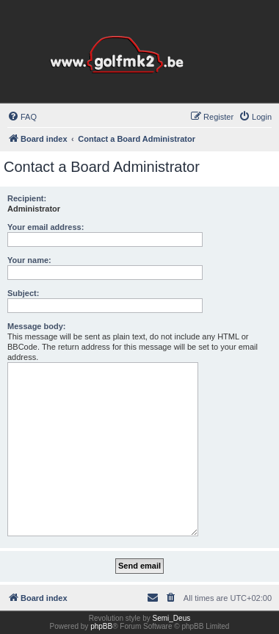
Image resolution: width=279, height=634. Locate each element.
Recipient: (26, 198)
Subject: (23, 293)
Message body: (36, 326)
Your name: (29, 260)
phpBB (101, 626)
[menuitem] (22, 117)
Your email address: (45, 227)
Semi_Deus (172, 618)
